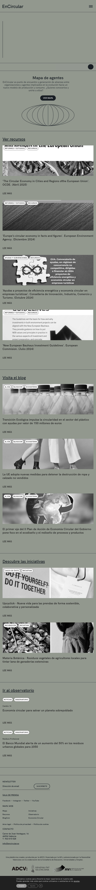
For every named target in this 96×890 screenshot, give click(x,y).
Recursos (6, 825)
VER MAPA (48, 98)
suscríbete (42, 797)
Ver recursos (14, 139)
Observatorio (33, 825)
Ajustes (32, 886)
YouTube (35, 812)
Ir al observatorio (18, 690)
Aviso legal (7, 835)
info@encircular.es (11, 854)
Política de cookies (41, 835)
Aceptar (21, 886)
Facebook (6, 812)
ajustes (77, 881)
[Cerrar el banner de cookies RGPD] (41, 886)
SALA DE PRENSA (11, 806)
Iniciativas (32, 822)
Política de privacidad (22, 835)
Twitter (26, 812)
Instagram (17, 812)
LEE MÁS (7, 204)
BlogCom (6, 829)
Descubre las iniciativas (24, 561)
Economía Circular (36, 829)
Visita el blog (14, 377)
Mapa (5, 822)
